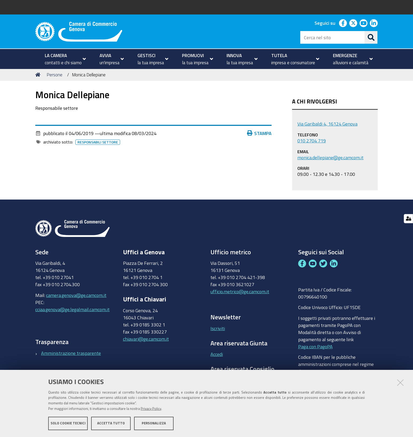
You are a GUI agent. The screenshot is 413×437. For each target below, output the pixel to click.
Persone (54, 74)
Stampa (260, 133)
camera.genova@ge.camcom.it (76, 295)
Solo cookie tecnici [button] (68, 423)
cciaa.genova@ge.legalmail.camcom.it (72, 309)
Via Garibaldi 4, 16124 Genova (327, 123)
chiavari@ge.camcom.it (146, 338)
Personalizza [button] (154, 423)
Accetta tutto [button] (111, 423)
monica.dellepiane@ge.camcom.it (330, 157)
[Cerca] (371, 37)
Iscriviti (217, 328)
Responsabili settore (98, 142)
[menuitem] (63, 59)
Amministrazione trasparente (71, 353)
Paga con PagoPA (315, 345)
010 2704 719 (311, 140)
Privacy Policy (151, 408)
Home (38, 74)
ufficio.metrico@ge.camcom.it (239, 291)
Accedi (216, 354)
